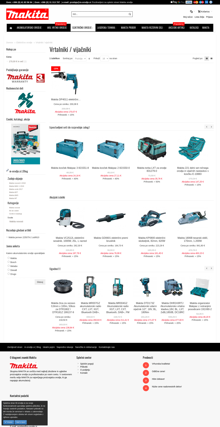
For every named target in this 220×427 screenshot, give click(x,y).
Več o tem (20, 422)
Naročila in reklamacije (86, 347)
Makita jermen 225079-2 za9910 (24, 238)
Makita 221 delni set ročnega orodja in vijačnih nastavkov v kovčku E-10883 (193, 171)
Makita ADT (14, 193)
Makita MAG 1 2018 (17, 187)
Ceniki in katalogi (16, 214)
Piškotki (69, 367)
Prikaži (97, 59)
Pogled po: (197, 59)
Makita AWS (14, 196)
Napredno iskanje (65, 347)
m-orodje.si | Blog (33, 347)
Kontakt (68, 373)
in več (18, 62)
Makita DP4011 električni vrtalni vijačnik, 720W (76, 100)
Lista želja (174, 14)
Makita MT (13, 199)
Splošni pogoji (72, 364)
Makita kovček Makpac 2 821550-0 (111, 168)
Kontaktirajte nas (107, 347)
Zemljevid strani (15, 347)
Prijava (184, 14)
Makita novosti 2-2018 (18, 183)
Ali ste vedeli (14, 211)
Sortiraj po (68, 59)
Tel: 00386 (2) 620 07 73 (174, 382)
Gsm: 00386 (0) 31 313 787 (176, 385)
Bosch (14, 262)
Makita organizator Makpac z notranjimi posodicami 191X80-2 (200, 306)
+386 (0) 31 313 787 (51, 2)
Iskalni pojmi (49, 347)
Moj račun (162, 14)
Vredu (9, 422)
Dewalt (14, 270)
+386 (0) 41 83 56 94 (23, 2)
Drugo (14, 274)
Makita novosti (15, 208)
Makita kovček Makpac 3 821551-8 (70, 168)
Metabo (14, 266)
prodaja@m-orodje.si (81, 2)
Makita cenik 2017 (16, 190)
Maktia (14, 258)
